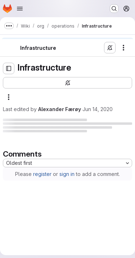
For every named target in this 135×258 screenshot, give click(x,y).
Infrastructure (38, 48)
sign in (67, 174)
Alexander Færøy (59, 109)
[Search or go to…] (114, 8)
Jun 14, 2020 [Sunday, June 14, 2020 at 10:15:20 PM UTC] (97, 109)
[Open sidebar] (8, 68)
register (42, 174)
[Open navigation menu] (20, 8)
